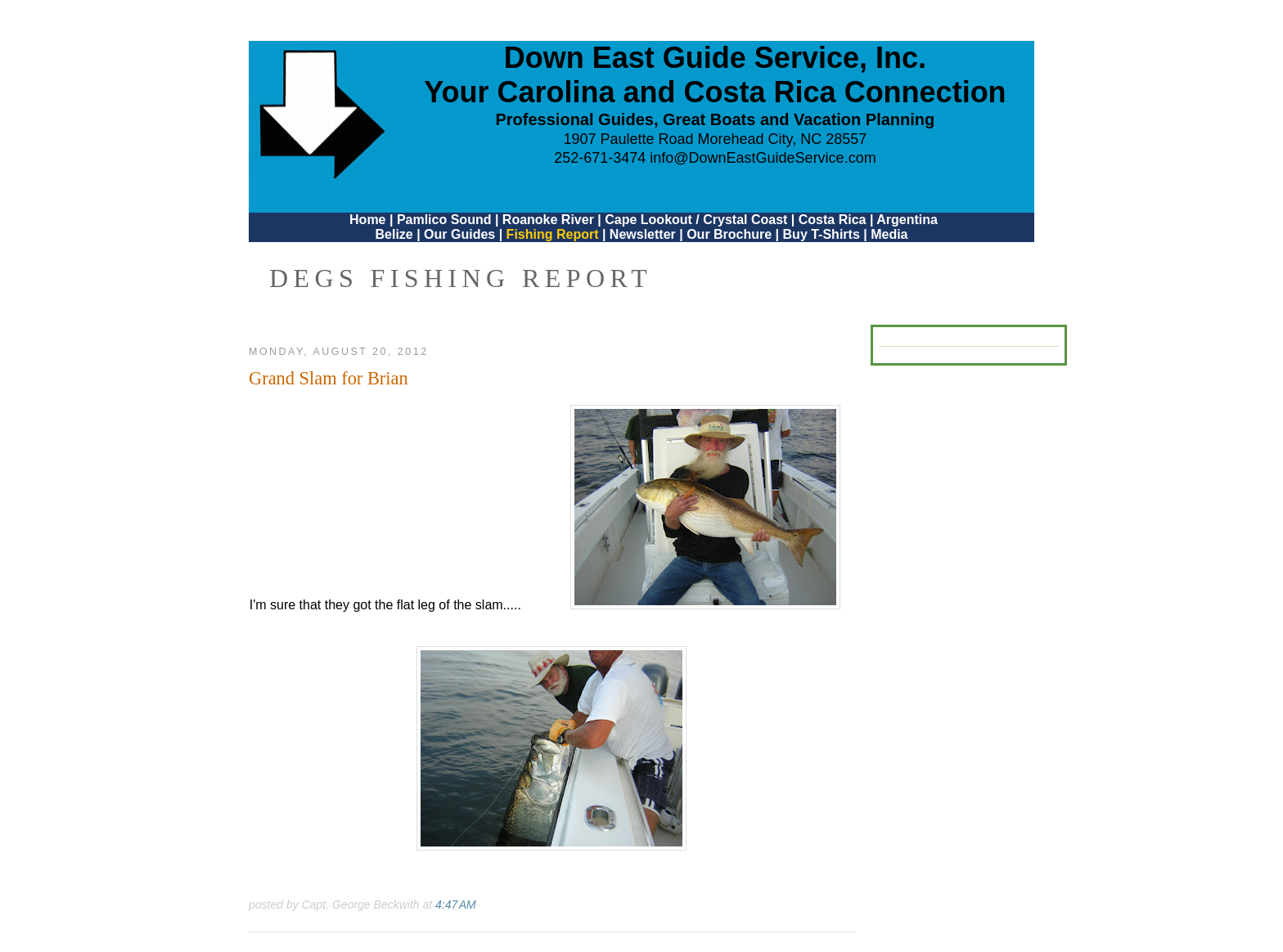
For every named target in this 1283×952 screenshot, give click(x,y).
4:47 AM (455, 904)
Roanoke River (548, 220)
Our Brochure (729, 234)
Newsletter (643, 234)
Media (889, 234)
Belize (393, 234)
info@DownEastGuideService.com (763, 158)
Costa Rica (833, 220)
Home (367, 220)
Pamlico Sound (444, 220)
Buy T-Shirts (821, 234)
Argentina (907, 220)
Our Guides (459, 234)
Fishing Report (554, 234)
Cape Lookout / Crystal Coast (696, 220)
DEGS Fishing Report (460, 278)
